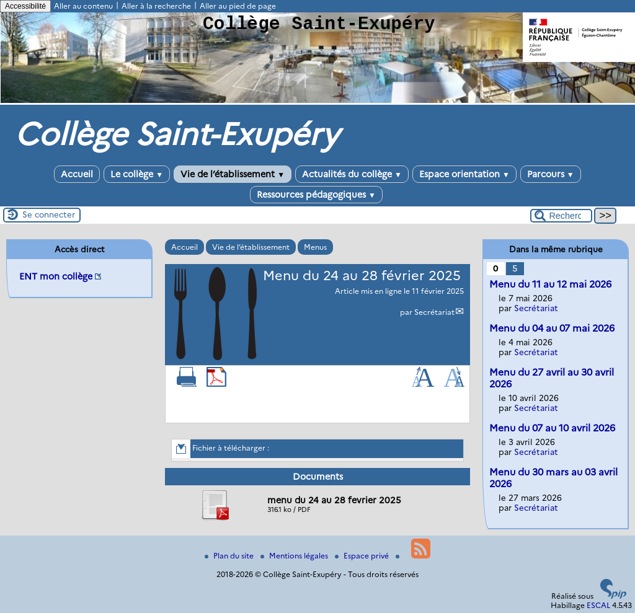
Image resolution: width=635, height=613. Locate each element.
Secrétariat (434, 312)
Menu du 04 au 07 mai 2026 (552, 328)
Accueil (77, 174)
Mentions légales (295, 555)
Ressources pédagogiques (316, 194)
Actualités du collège (352, 174)
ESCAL (598, 605)
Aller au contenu (83, 6)
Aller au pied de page (238, 6)
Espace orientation (464, 174)
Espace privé (363, 555)
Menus (315, 247)
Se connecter (48, 214)
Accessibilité (25, 6)
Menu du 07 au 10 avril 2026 (552, 428)
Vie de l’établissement (232, 174)
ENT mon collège (55, 276)
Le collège (136, 174)
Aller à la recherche (156, 6)
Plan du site (230, 555)
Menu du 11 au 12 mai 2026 (550, 284)
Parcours (550, 174)
